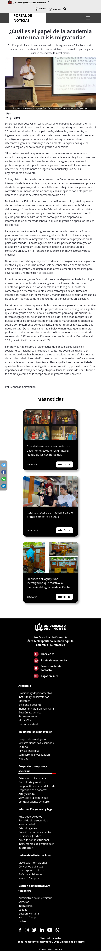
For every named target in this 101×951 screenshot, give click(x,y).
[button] (64, 9)
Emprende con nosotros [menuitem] (32, 790)
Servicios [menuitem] (23, 902)
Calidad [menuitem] (23, 909)
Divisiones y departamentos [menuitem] (35, 693)
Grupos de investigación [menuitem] (32, 739)
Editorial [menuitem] (23, 747)
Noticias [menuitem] (23, 758)
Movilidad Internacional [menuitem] (32, 862)
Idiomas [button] (40, 8)
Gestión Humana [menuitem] (28, 913)
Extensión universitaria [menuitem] (32, 778)
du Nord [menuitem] (23, 921)
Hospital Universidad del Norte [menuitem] (37, 786)
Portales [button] (55, 9)
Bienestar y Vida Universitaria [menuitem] (36, 708)
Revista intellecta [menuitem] (28, 751)
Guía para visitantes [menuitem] (30, 874)
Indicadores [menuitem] (25, 906)
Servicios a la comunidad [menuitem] (33, 798)
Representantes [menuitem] (27, 716)
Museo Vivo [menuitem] (25, 720)
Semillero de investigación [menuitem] (34, 754)
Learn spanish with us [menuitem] (31, 870)
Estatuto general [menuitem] (28, 828)
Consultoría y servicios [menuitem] (31, 782)
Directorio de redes (50, 938)
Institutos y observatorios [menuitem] (33, 697)
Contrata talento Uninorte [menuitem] (34, 801)
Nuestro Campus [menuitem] (28, 878)
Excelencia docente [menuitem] (29, 704)
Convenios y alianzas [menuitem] (30, 866)
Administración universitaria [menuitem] (35, 898)
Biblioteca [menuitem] (24, 701)
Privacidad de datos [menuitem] (30, 816)
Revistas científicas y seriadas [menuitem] (36, 743)
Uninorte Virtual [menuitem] (28, 724)
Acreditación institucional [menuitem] (33, 840)
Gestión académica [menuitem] (29, 712)
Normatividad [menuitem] (26, 824)
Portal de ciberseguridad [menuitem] (33, 820)
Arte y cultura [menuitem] (26, 794)
